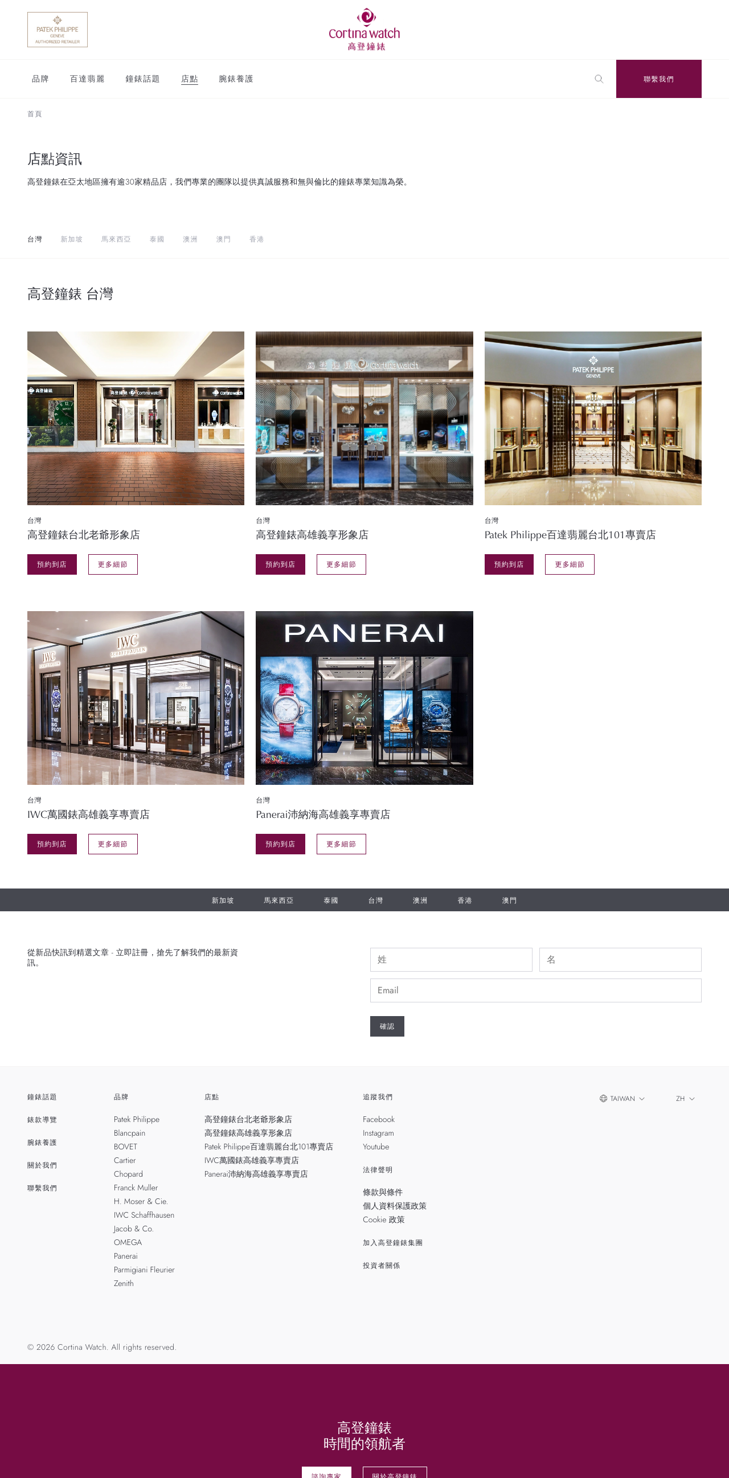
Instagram (378, 1133)
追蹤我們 (378, 1097)
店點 (189, 80)
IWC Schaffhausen (144, 1215)
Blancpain (129, 1133)
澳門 (223, 239)
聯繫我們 (659, 79)
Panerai (126, 1256)
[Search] (599, 79)
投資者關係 (381, 1265)
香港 (256, 239)
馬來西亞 (116, 239)
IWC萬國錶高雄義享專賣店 (251, 1160)
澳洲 (190, 239)
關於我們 (42, 1165)
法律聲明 (378, 1170)
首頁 (34, 114)
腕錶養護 (236, 80)
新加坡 (71, 239)
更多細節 (113, 564)
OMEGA (128, 1242)
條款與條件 (383, 1192)
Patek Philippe (136, 1119)
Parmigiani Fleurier (144, 1270)
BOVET (125, 1147)
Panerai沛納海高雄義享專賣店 (256, 1174)
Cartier (125, 1160)
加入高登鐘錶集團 (393, 1243)
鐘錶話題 (143, 80)
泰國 (157, 239)
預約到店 (52, 564)
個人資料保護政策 (395, 1206)
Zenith (124, 1283)
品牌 (41, 80)
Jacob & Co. (134, 1229)
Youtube (376, 1147)
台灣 (34, 239)
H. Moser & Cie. (141, 1201)
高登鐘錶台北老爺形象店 (248, 1119)
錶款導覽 (42, 1120)
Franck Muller (136, 1188)
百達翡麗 (87, 80)
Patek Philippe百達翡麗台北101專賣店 (268, 1147)
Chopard (128, 1174)
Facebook (379, 1119)
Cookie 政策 (383, 1220)
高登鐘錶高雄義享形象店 (248, 1133)
